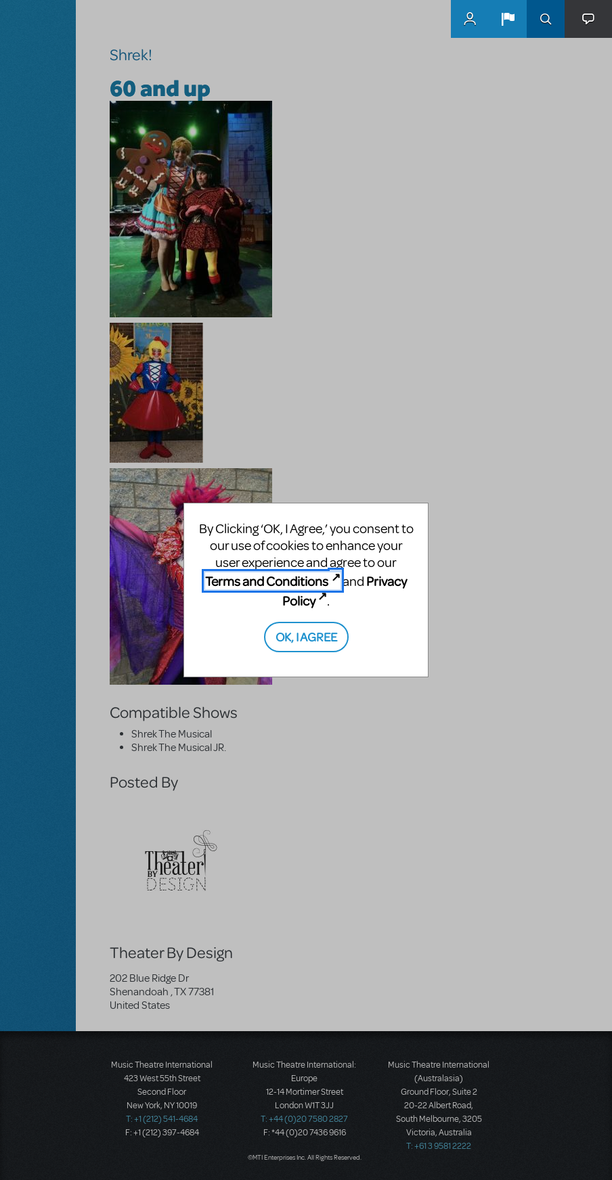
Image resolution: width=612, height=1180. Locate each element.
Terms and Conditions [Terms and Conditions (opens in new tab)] (266, 580)
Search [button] (546, 19)
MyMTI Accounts (470, 19)
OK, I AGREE (306, 636)
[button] (508, 19)
